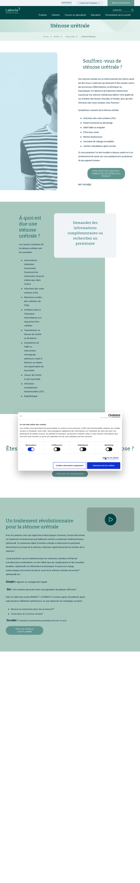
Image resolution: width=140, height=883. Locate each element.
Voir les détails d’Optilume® (24, 630)
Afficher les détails (111, 458)
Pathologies (70, 37)
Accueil (46, 37)
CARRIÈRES (66, 3)
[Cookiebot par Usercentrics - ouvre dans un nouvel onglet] (110, 416)
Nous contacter (121, 3)
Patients (56, 37)
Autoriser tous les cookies (104, 465)
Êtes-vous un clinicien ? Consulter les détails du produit (106, 173)
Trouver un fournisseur (70, 474)
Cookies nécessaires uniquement (69, 465)
